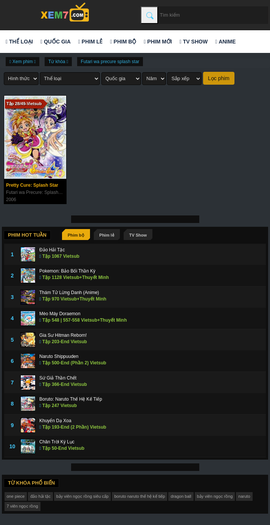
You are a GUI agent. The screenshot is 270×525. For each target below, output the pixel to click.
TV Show (194, 42)
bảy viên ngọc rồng (215, 496)
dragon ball (181, 496)
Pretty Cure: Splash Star (32, 185)
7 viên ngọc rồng (22, 506)
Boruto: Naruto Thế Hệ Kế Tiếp (70, 399)
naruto (244, 496)
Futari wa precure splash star (110, 61)
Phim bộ (123, 42)
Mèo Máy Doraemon (60, 313)
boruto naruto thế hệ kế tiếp (139, 496)
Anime (225, 42)
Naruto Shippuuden (58, 356)
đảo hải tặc (40, 496)
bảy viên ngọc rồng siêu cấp (82, 496)
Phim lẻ (90, 42)
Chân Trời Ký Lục (56, 441)
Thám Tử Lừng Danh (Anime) (69, 292)
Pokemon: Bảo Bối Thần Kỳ (67, 271)
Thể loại (19, 42)
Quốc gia (55, 42)
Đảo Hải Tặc (52, 249)
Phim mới (158, 42)
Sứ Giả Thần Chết (57, 378)
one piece (16, 496)
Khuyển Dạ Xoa (55, 420)
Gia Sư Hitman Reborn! (63, 335)
